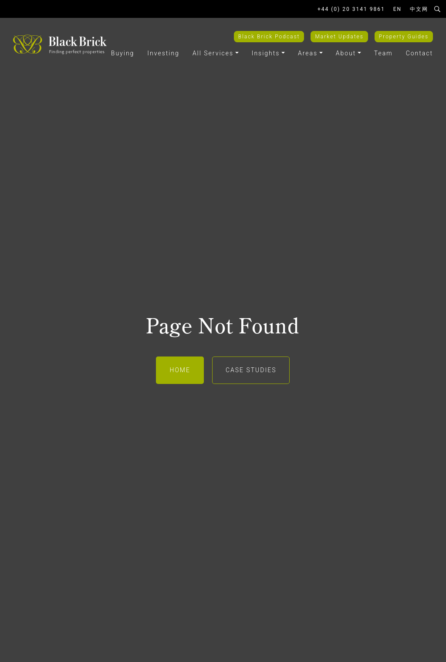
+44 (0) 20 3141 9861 (351, 9)
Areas (308, 53)
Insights (266, 53)
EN (397, 9)
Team (383, 53)
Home (179, 370)
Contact (419, 53)
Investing (163, 53)
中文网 (419, 9)
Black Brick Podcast (269, 37)
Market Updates (339, 37)
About (346, 53)
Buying (123, 53)
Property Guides (404, 37)
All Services (213, 53)
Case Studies (251, 370)
